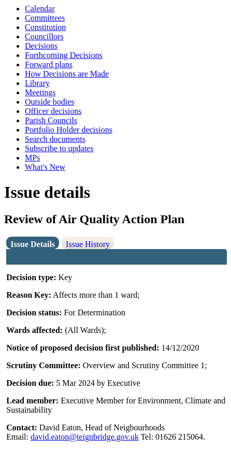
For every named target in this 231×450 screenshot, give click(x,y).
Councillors (44, 36)
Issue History (88, 244)
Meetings (40, 92)
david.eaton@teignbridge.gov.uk (85, 436)
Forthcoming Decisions (64, 55)
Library (37, 83)
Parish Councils (51, 120)
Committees (45, 17)
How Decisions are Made (67, 73)
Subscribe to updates (59, 148)
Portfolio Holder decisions (68, 129)
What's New (45, 167)
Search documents (55, 139)
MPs (32, 157)
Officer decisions (53, 111)
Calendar (40, 8)
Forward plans (49, 64)
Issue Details (32, 244)
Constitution (45, 27)
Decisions (41, 45)
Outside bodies (50, 101)
